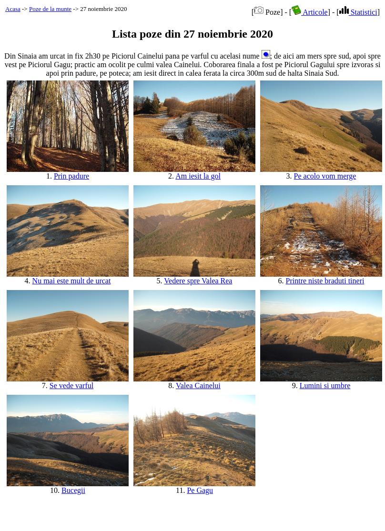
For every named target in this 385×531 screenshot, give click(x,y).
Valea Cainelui (198, 385)
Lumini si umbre (325, 385)
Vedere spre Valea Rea (198, 281)
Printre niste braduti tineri (325, 281)
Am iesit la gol (198, 176)
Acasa (12, 8)
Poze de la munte (50, 8)
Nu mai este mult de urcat (71, 281)
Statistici (358, 12)
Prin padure (71, 176)
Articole (310, 12)
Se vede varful (71, 385)
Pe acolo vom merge (325, 176)
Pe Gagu (200, 490)
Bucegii (73, 490)
